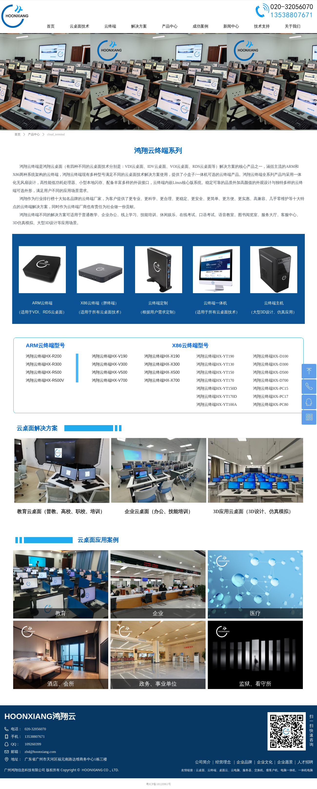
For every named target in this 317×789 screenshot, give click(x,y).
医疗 (255, 613)
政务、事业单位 (158, 684)
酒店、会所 (60, 684)
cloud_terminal (56, 134)
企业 (158, 613)
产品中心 (34, 134)
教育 (60, 613)
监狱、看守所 (255, 684)
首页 (17, 134)
